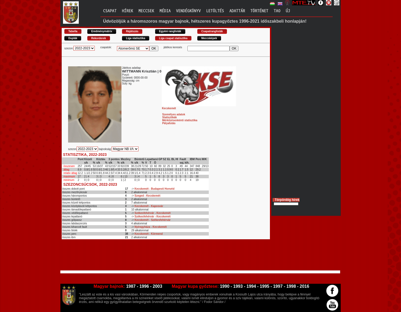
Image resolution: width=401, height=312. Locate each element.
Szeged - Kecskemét (147, 195)
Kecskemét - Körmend (149, 233)
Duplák (72, 38)
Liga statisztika (135, 38)
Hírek (127, 11)
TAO (277, 11)
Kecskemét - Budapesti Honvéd (155, 188)
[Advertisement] (159, 257)
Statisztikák (169, 117)
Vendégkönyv (188, 11)
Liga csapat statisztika (173, 38)
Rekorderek (98, 38)
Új (288, 11)
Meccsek (146, 11)
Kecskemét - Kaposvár (149, 206)
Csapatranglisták (212, 31)
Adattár (237, 11)
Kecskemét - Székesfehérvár (153, 219)
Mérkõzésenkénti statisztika (179, 120)
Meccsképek (209, 38)
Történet (259, 11)
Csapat (109, 11)
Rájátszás (132, 31)
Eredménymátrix (101, 31)
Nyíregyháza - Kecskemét (151, 226)
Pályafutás (168, 123)
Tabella (72, 31)
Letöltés (215, 11)
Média (165, 11)
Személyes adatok (173, 114)
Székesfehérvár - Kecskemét (153, 213)
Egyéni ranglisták (170, 31)
